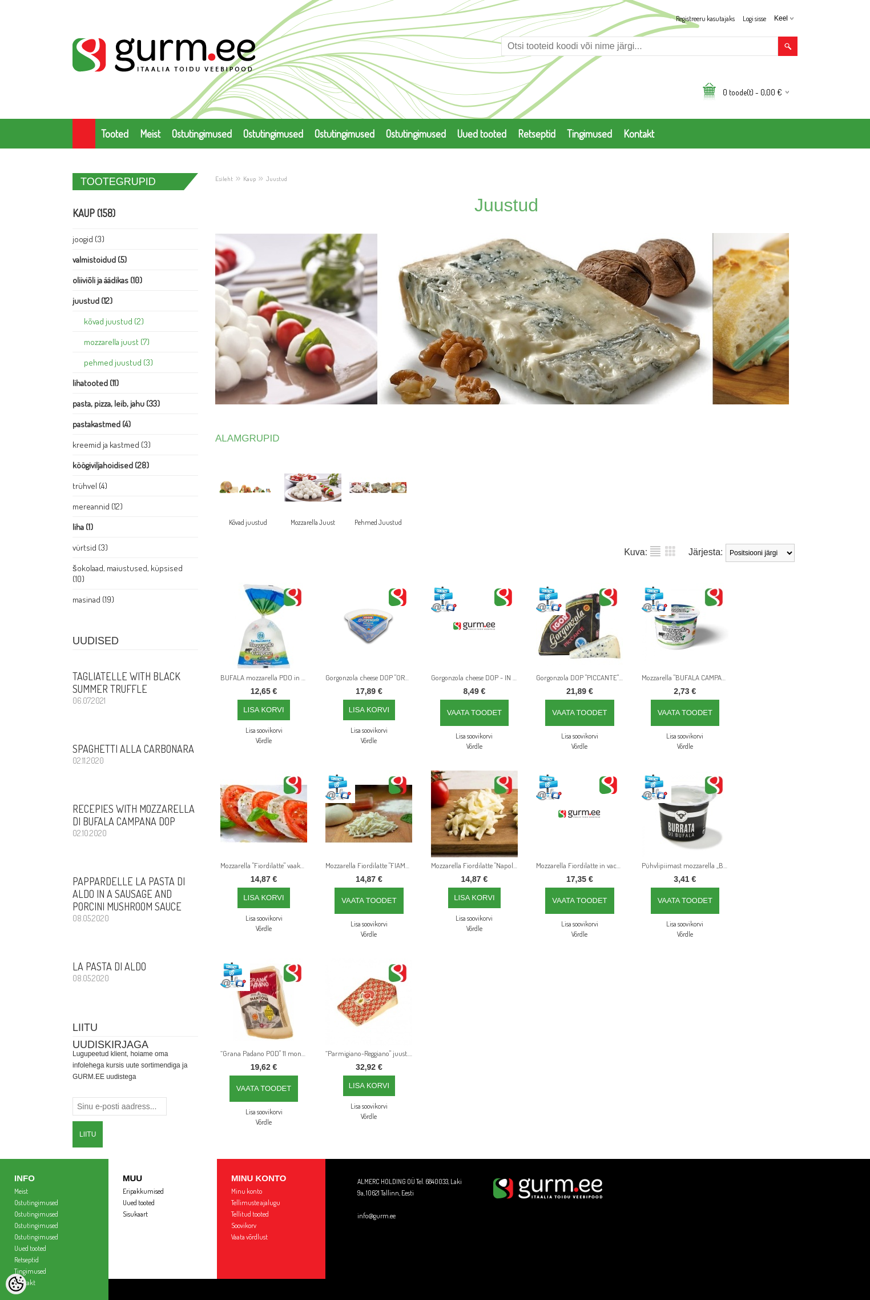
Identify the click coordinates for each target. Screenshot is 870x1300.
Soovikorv (243, 1225)
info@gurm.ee (376, 1215)
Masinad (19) (93, 599)
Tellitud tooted (250, 1214)
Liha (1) (82, 526)
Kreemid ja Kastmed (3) (111, 444)
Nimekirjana (655, 551)
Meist (150, 133)
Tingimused (589, 133)
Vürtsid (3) (90, 547)
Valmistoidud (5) (99, 259)
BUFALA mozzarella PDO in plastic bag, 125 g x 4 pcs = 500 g (266, 677)
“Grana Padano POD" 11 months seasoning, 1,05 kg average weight (266, 1053)
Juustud (276, 179)
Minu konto (246, 1191)
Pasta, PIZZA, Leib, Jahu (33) (116, 403)
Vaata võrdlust (249, 1237)
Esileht (224, 179)
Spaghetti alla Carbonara (135, 754)
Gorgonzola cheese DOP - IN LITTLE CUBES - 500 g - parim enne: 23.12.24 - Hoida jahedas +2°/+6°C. (476, 677)
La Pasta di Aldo (135, 971)
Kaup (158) (93, 213)
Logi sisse (754, 18)
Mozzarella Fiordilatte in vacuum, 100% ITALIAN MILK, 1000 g (581, 865)
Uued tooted (481, 133)
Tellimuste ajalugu (255, 1202)
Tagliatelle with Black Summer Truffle (135, 687)
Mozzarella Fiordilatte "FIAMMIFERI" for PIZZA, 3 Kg (371, 865)
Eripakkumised (143, 1191)
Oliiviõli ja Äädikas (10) (107, 280)
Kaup (249, 179)
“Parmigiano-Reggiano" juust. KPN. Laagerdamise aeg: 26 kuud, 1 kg (371, 1053)
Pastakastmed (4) (101, 424)
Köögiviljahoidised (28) (110, 465)
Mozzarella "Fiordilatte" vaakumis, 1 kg (266, 865)
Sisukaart (135, 1214)
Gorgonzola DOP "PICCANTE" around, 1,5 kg (581, 677)
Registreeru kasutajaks (705, 18)
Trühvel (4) (89, 485)
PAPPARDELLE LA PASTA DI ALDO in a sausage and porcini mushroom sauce (135, 899)
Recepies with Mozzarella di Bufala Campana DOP (135, 820)
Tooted (114, 133)
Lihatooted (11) (95, 383)
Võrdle (264, 740)
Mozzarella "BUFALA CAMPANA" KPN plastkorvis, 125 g (687, 677)
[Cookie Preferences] (16, 1284)
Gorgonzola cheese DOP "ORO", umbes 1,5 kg (371, 677)
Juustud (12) (92, 300)
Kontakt (638, 133)
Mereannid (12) (97, 506)
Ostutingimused (202, 133)
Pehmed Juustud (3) (118, 362)
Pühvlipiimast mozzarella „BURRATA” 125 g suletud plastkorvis (687, 865)
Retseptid (536, 133)
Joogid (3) (88, 239)
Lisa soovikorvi (264, 730)
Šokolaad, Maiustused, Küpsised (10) (127, 573)
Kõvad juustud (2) (114, 321)
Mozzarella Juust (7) (117, 341)
